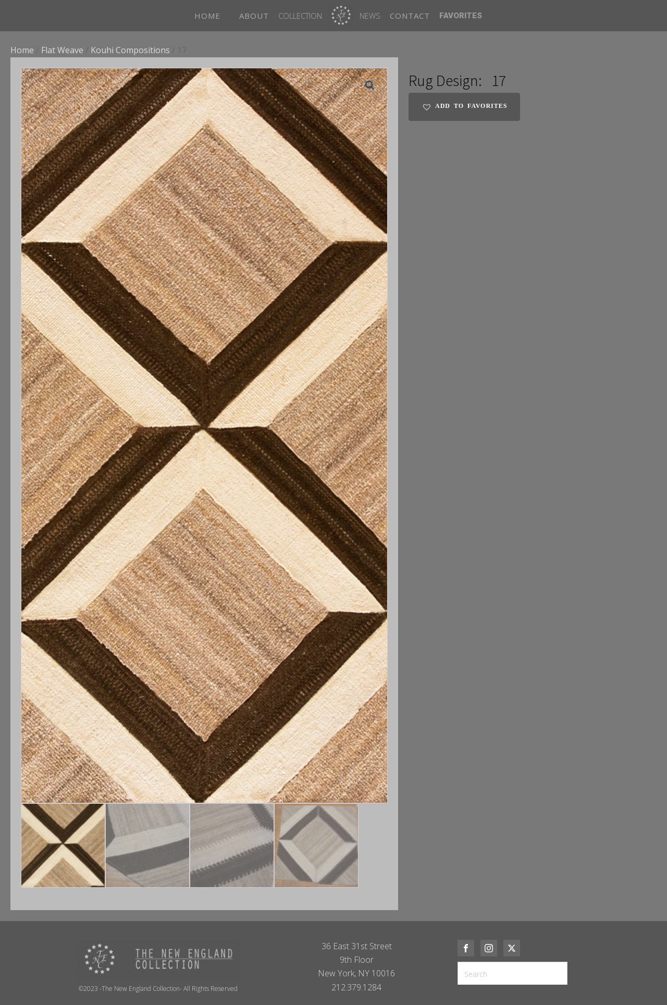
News (370, 15)
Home (22, 50)
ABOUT (254, 15)
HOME (207, 15)
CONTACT (410, 15)
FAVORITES (460, 15)
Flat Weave (62, 50)
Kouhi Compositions (130, 50)
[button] (370, 85)
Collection (300, 15)
